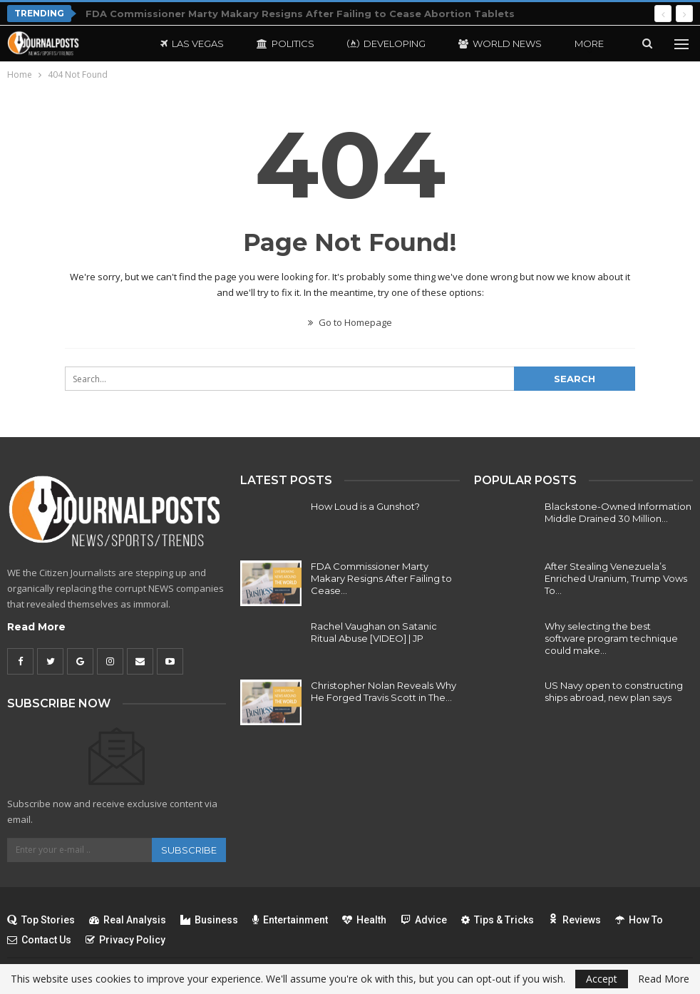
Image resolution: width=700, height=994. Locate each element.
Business (209, 920)
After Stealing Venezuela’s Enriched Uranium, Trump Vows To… (616, 578)
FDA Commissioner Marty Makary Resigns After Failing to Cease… (381, 578)
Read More (36, 626)
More (589, 43)
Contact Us (39, 940)
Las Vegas (192, 43)
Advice (424, 920)
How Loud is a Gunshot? (365, 506)
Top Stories (41, 920)
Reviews (574, 920)
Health (364, 920)
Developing (386, 43)
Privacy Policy (125, 940)
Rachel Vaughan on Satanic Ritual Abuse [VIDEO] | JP (374, 632)
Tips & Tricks (497, 920)
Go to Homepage (350, 322)
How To (639, 920)
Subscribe (189, 850)
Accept (601, 978)
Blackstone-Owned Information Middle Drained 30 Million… (618, 512)
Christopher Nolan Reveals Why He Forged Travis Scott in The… (383, 691)
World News (500, 43)
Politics (285, 43)
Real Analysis (127, 920)
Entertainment (290, 920)
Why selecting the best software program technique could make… (611, 638)
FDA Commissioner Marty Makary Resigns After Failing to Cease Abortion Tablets (300, 13)
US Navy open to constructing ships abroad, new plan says (614, 691)
